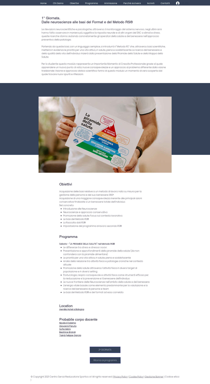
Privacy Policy (120, 376)
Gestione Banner (154, 376)
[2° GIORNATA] (105, 350)
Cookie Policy (136, 376)
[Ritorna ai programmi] (105, 360)
